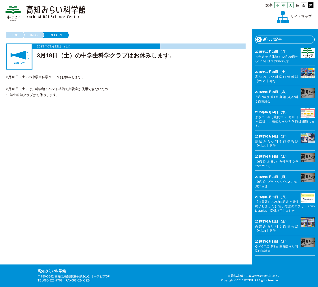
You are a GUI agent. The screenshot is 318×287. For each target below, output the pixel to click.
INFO (34, 35)
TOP (15, 35)
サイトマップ (301, 16)
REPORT (56, 35)
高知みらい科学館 (45, 13)
